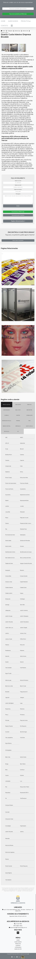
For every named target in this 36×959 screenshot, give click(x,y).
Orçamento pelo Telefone (18, 215)
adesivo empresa (25, 30)
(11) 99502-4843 (18, 925)
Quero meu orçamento (18, 240)
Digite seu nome (18, 180)
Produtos (25, 21)
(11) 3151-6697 (18, 923)
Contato (4, 25)
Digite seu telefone (18, 189)
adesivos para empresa (17, 30)
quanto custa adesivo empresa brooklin (4, 32)
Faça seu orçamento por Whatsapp (18, 13)
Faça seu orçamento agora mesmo (18, 8)
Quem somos (13, 21)
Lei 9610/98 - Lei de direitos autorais (24, 890)
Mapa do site (18, 949)
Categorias (10, 30)
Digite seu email (18, 185)
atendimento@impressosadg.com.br (18, 927)
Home (3, 21)
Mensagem (18, 193)
